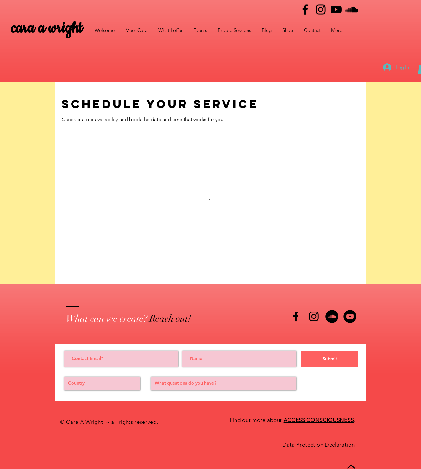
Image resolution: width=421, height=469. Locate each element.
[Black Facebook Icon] (295, 316)
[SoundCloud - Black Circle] (331, 316)
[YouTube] (336, 9)
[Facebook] (305, 9)
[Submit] (329, 359)
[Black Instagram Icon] (313, 316)
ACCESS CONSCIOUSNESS (319, 420)
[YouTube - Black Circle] (349, 316)
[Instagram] (320, 9)
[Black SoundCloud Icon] (351, 9)
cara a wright (46, 28)
